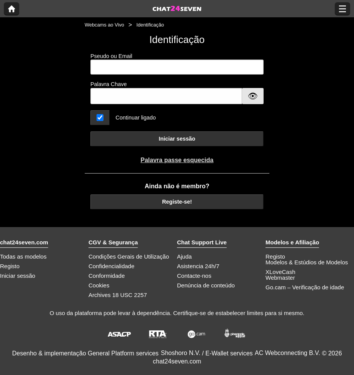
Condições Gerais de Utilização (128, 256)
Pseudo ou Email (177, 64)
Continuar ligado (135, 117)
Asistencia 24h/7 (198, 266)
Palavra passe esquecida (176, 160)
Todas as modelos (23, 256)
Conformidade (106, 275)
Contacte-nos (194, 275)
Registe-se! (177, 202)
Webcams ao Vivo (104, 25)
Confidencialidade (111, 266)
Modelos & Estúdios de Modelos (307, 262)
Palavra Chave (108, 84)
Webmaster (280, 277)
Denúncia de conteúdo (206, 285)
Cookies (98, 285)
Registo (10, 266)
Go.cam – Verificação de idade (305, 287)
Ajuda (184, 256)
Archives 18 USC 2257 (117, 295)
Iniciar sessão (177, 139)
